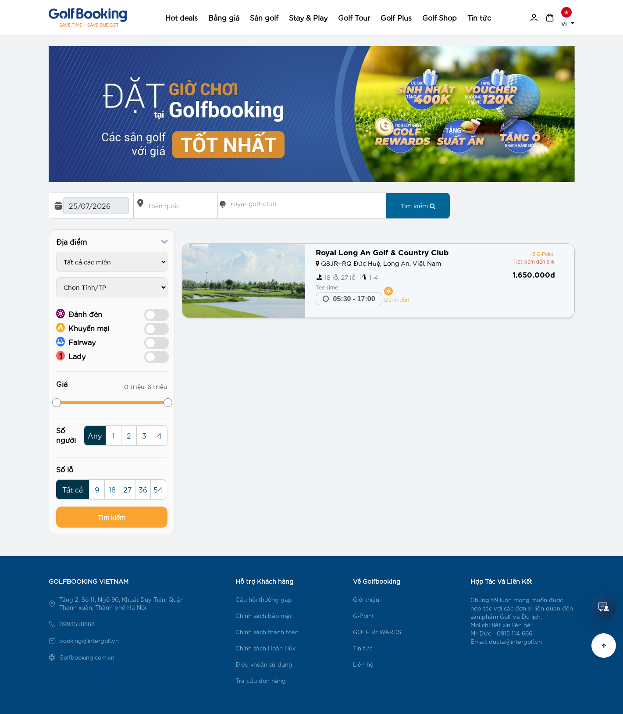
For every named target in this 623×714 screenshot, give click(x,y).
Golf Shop (439, 17)
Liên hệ (363, 664)
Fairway (76, 341)
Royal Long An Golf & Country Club (382, 251)
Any (95, 435)
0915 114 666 (514, 633)
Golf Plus (396, 17)
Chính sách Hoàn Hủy (265, 648)
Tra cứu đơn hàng (260, 680)
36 (143, 489)
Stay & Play (308, 17)
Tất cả (72, 489)
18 (112, 489)
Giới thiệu (366, 599)
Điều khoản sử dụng (263, 664)
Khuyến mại (82, 327)
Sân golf (264, 17)
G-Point (363, 615)
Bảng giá (223, 17)
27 (127, 489)
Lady (70, 356)
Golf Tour (354, 17)
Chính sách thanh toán (267, 631)
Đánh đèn (79, 313)
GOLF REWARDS (377, 631)
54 (158, 489)
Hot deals (181, 17)
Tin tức (479, 17)
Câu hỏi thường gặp (263, 599)
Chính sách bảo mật (263, 615)
